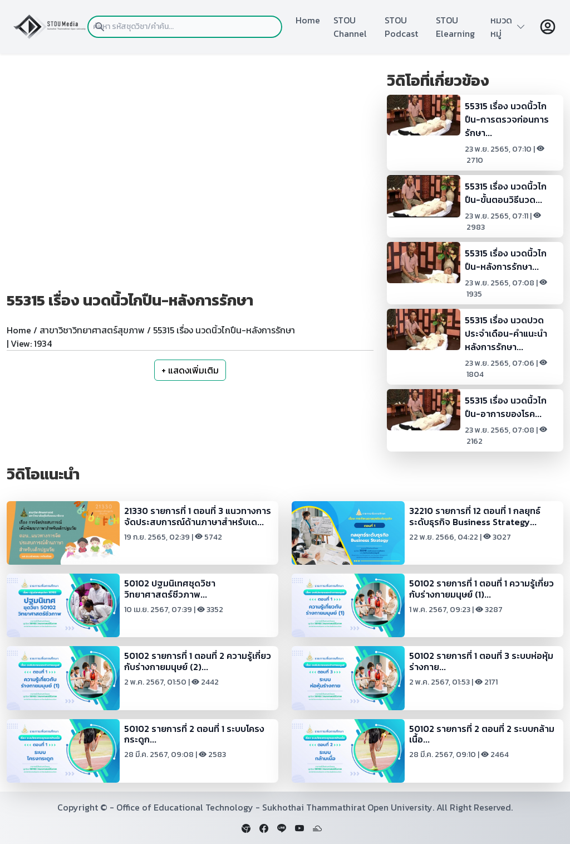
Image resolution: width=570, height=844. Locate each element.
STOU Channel (350, 26)
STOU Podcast (401, 26)
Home (308, 20)
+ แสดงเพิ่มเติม (190, 370)
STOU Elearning (455, 26)
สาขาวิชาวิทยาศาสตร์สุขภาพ (92, 330)
